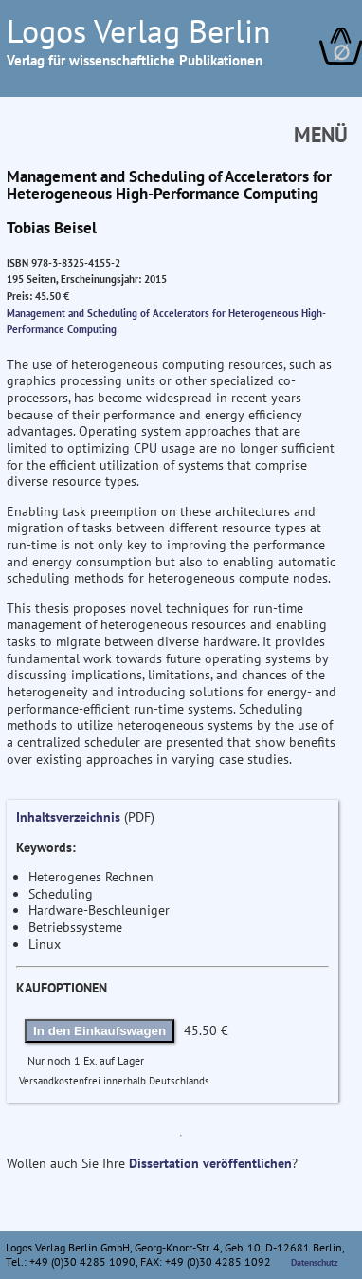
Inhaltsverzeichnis (68, 816)
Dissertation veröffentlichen (210, 1163)
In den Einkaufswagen (99, 1031)
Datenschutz (314, 1262)
